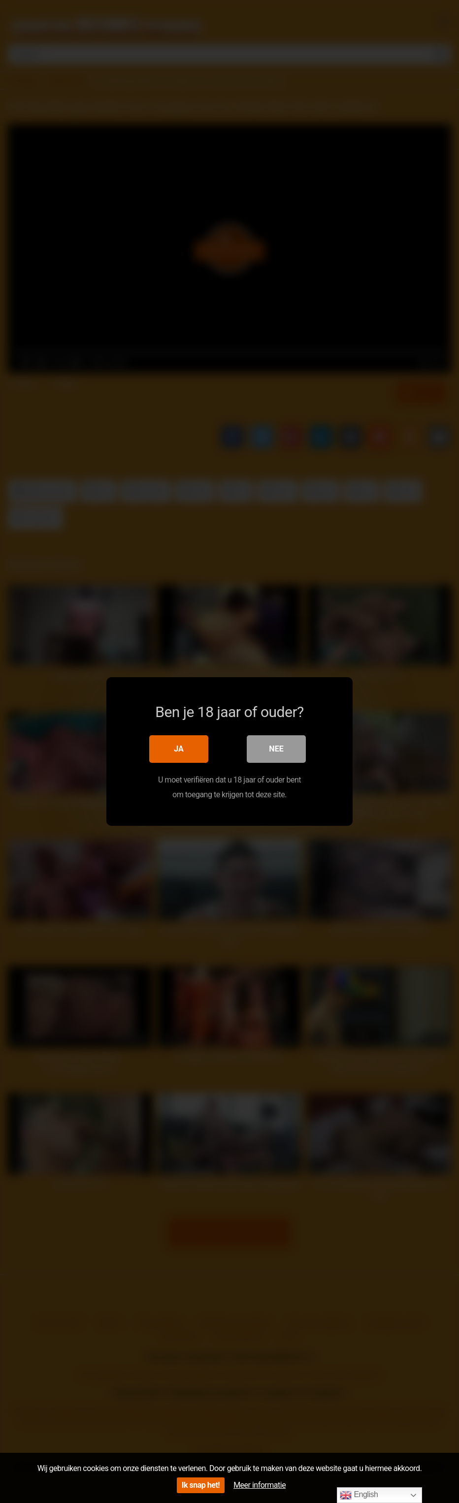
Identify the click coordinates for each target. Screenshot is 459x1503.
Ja (179, 748)
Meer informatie (259, 1485)
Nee (276, 748)
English (359, 1495)
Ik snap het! (201, 1485)
